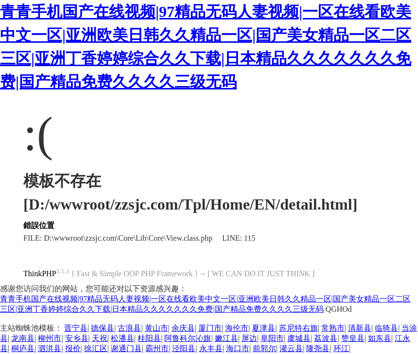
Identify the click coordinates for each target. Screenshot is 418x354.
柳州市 (49, 338)
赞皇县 (353, 338)
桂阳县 (149, 338)
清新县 (359, 328)
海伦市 (236, 328)
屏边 (249, 338)
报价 (73, 348)
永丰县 (211, 348)
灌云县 (291, 348)
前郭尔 (264, 348)
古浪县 (129, 328)
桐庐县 (23, 348)
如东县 (379, 338)
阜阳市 (272, 338)
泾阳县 (183, 348)
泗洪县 (49, 348)
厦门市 (210, 328)
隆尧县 (318, 348)
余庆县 (183, 328)
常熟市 (333, 328)
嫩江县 (226, 338)
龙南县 (23, 338)
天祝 (99, 338)
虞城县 (299, 338)
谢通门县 (126, 348)
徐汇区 (95, 348)
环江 (341, 348)
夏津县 (263, 328)
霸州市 (157, 348)
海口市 (237, 348)
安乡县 (76, 338)
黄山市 (156, 328)
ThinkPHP (39, 273)
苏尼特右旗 (298, 328)
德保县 (102, 328)
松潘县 (122, 338)
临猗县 (386, 328)
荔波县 (325, 338)
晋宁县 (75, 328)
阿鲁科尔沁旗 (187, 338)
